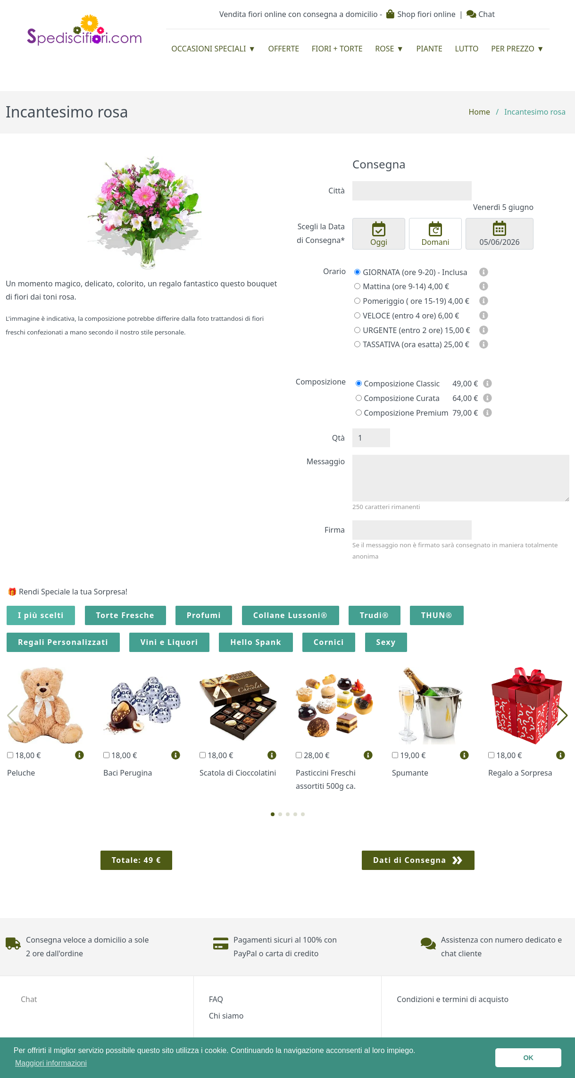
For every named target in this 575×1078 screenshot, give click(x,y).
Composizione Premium (402, 413)
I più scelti (41, 615)
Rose (384, 48)
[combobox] (412, 191)
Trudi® (374, 615)
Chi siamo (226, 1016)
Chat (481, 14)
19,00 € (408, 755)
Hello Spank (255, 642)
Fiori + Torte (337, 48)
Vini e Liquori (169, 642)
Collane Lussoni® (290, 615)
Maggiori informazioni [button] (51, 1063)
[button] (273, 814)
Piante (429, 48)
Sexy (386, 642)
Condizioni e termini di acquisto (452, 999)
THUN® (436, 615)
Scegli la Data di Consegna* (321, 233)
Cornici (329, 642)
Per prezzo (512, 48)
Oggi (378, 234)
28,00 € (312, 755)
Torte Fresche (125, 615)
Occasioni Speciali (208, 48)
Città (336, 190)
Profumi (204, 615)
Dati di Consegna (409, 860)
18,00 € (24, 755)
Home (479, 112)
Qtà (338, 438)
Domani (435, 234)
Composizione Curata (398, 398)
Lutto (466, 48)
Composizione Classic (398, 383)
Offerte (284, 48)
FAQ (216, 999)
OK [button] (528, 1057)
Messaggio (326, 461)
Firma (335, 530)
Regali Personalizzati (63, 642)
